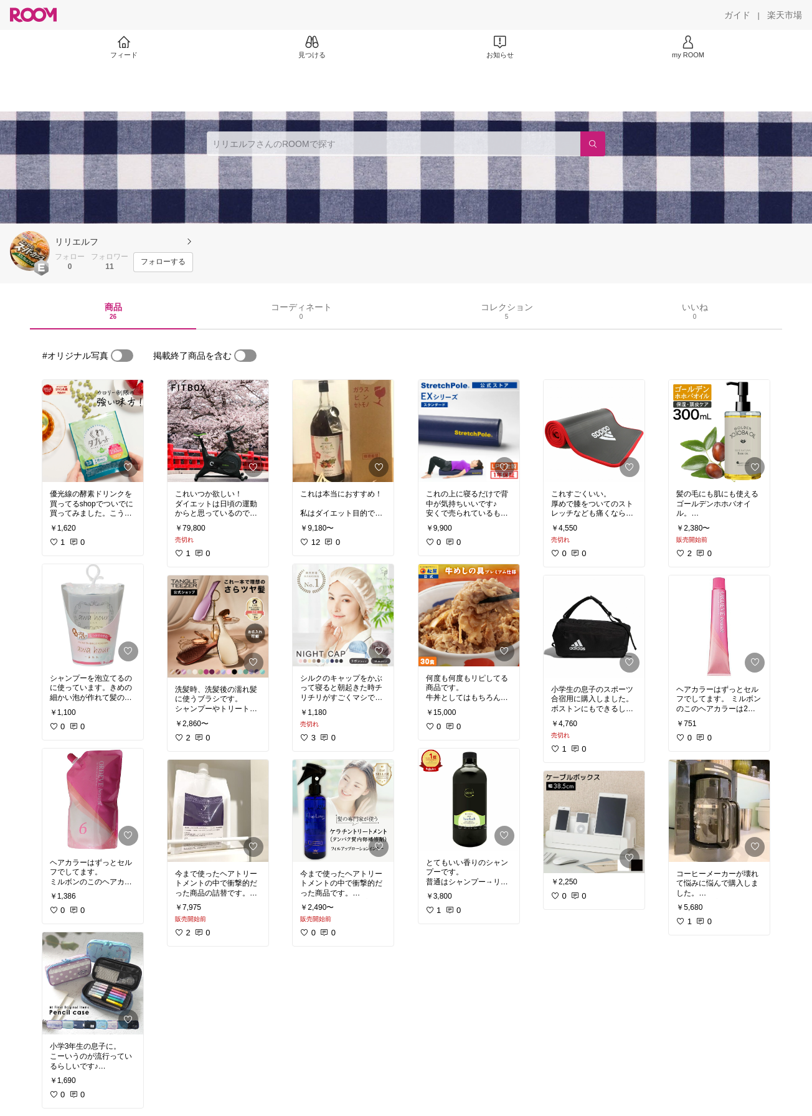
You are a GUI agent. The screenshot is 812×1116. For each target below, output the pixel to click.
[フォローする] (163, 262)
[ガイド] (737, 15)
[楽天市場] (784, 15)
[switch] (122, 355)
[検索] (592, 143)
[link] (92, 431)
